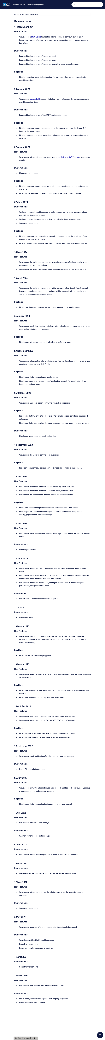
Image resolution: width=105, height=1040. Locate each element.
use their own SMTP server (68, 157)
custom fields (35, 99)
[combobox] (87, 4)
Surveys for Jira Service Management (28, 4)
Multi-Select (36, 37)
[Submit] (74, 4)
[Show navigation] (100, 1035)
